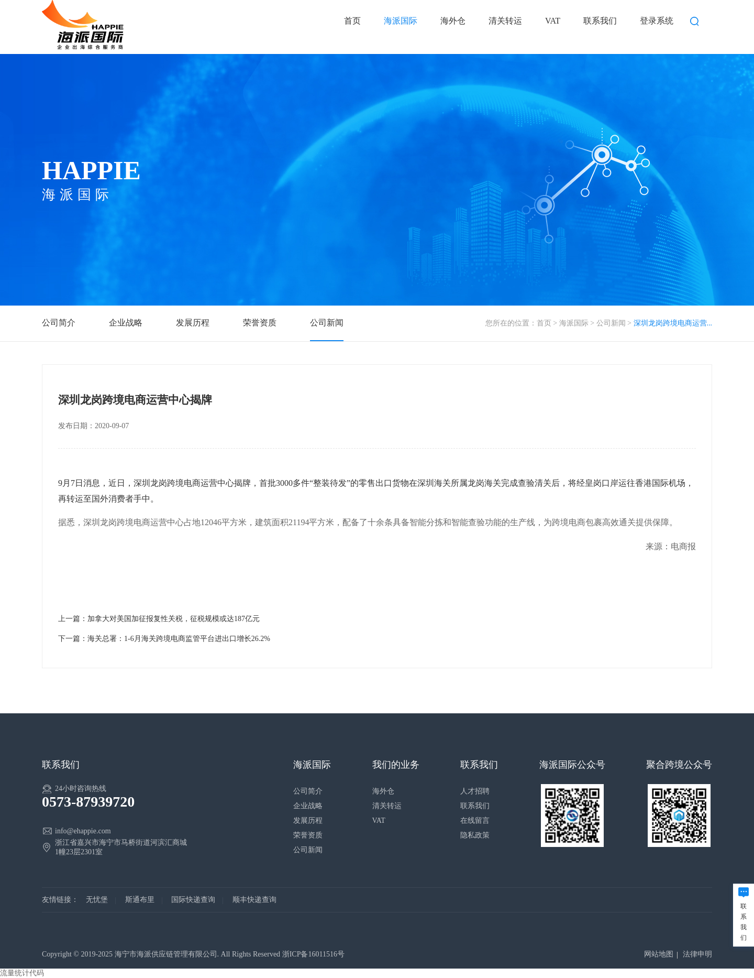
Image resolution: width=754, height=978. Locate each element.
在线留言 (475, 820)
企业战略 (125, 322)
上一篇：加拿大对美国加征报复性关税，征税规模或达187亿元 (159, 619)
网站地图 (658, 954)
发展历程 (192, 322)
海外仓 (452, 20)
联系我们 (600, 20)
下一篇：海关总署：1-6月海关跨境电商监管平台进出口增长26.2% (164, 639)
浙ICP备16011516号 (313, 954)
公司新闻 (611, 323)
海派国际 (400, 20)
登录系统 (656, 20)
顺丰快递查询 (254, 900)
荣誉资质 (259, 322)
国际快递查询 (193, 900)
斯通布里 (139, 900)
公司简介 (58, 322)
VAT (552, 20)
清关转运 (505, 20)
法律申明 (697, 954)
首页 (352, 20)
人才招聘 (475, 791)
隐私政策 (475, 835)
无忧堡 (97, 900)
